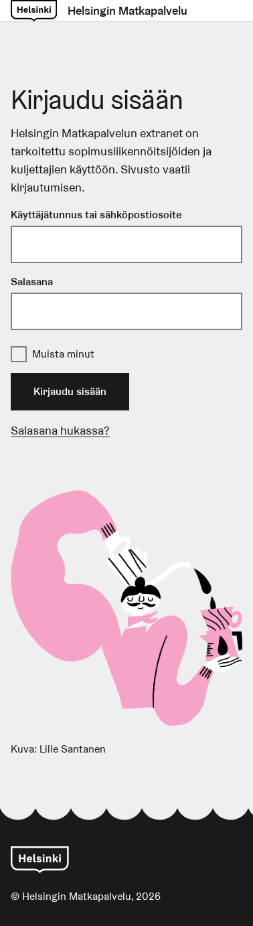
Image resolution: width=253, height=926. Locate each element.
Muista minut (63, 354)
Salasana (32, 282)
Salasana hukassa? (60, 430)
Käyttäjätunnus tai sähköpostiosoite (96, 215)
